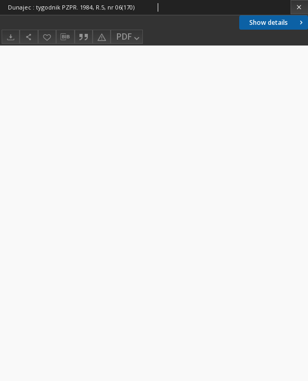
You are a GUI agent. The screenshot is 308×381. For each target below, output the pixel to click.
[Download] (11, 37)
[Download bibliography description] (65, 37)
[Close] (299, 7)
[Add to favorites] (47, 37)
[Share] (29, 37)
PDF (128, 37)
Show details (277, 22)
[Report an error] (102, 37)
